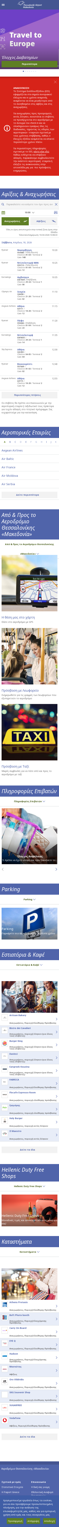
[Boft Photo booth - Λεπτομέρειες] (53, 1319)
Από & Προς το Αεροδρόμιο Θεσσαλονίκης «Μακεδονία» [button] (29, 549)
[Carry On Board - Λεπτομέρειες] (53, 1331)
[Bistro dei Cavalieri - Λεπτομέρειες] (53, 1032)
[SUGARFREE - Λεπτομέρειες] (53, 1409)
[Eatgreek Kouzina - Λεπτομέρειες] (53, 1070)
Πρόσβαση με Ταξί (15, 766)
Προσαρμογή (15, 1521)
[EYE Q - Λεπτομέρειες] (53, 1344)
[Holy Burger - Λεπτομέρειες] (53, 1122)
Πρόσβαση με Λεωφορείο (20, 690)
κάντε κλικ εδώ (41, 151)
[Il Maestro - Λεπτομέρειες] (53, 1135)
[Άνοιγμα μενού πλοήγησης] (3, 5)
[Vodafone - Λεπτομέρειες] (53, 1422)
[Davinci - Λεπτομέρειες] (53, 1057)
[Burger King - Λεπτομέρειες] (53, 1044)
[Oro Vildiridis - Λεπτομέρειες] (53, 1383)
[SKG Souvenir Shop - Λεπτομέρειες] (53, 1396)
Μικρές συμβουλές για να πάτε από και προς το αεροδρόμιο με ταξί (27, 772)
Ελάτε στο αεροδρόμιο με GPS (17, 621)
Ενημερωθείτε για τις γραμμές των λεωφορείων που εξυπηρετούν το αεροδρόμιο (29, 696)
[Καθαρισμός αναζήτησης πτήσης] (55, 204)
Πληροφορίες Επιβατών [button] (29, 801)
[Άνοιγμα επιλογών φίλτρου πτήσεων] (55, 212)
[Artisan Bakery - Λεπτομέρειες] (53, 1019)
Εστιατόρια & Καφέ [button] (29, 964)
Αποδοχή (49, 1521)
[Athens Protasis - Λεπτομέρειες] (53, 1306)
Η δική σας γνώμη (40, 1487)
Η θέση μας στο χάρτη (18, 617)
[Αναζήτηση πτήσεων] (3, 204)
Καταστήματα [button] (29, 1251)
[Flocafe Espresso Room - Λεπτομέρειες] (53, 1096)
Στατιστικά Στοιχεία (12, 1487)
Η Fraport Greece (10, 1492)
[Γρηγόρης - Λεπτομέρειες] (53, 1109)
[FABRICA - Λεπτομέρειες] (53, 1083)
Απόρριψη (33, 1521)
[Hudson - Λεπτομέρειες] (53, 1357)
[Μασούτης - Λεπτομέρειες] (53, 1370)
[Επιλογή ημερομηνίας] (3, 212)
